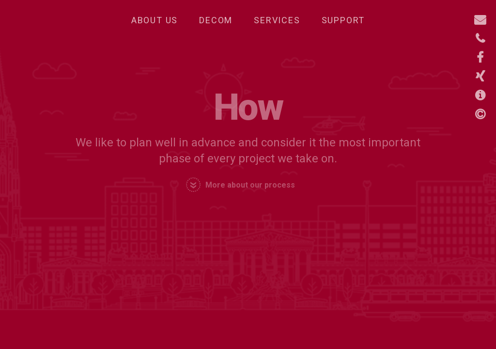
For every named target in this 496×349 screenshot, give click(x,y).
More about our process (250, 185)
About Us (154, 20)
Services (277, 20)
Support (343, 20)
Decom (215, 20)
